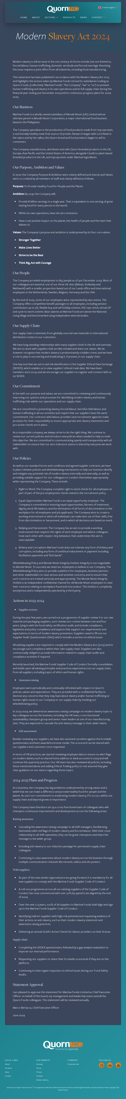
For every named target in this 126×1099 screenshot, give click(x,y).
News (83, 17)
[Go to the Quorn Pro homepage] (63, 9)
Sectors (51, 17)
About (36, 17)
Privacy (39, 1072)
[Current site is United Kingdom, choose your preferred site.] (99, 7)
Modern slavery (42, 1079)
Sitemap (39, 1064)
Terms (38, 1068)
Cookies (39, 1075)
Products (69, 17)
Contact (99, 17)
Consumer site (73, 1064)
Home (23, 17)
